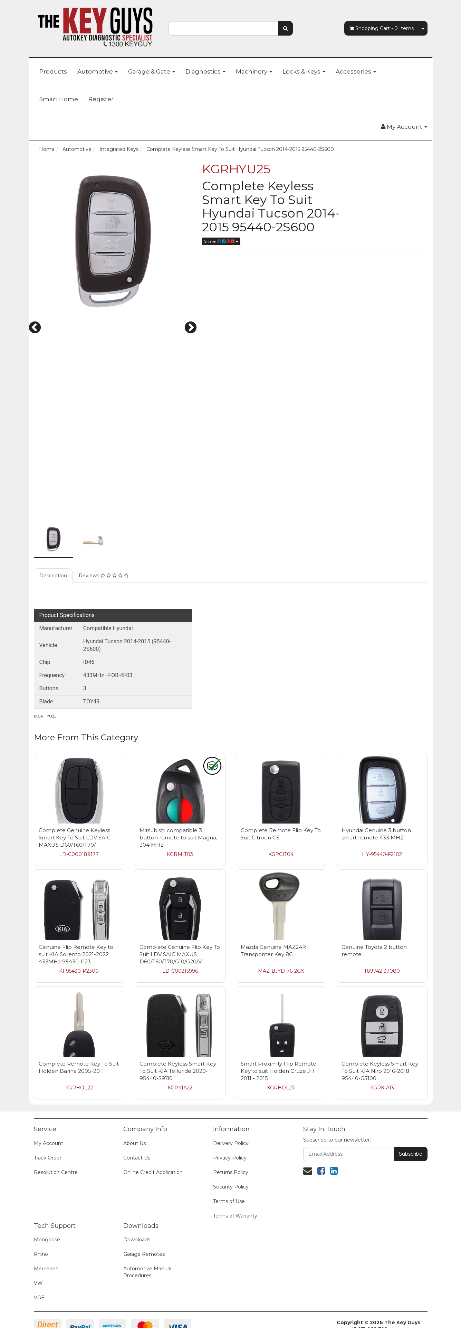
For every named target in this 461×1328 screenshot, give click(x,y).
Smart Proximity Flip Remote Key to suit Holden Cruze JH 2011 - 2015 (278, 1031)
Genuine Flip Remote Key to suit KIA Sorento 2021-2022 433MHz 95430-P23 (76, 914)
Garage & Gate (151, 71)
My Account (48, 1103)
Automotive (97, 71)
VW (38, 1243)
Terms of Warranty (235, 1176)
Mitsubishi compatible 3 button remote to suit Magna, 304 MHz (178, 797)
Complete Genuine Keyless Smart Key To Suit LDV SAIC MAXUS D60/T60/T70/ (75, 797)
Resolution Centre (56, 1132)
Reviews (103, 536)
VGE (39, 1258)
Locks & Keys (303, 71)
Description (53, 536)
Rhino (41, 1214)
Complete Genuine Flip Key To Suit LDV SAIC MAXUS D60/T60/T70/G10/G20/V (180, 914)
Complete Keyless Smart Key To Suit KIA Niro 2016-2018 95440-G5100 (380, 1031)
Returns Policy (230, 1132)
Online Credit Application (153, 1132)
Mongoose (47, 1200)
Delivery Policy (231, 1103)
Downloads (136, 1200)
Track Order (47, 1118)
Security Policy (231, 1147)
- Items (381, 28)
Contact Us (136, 1118)
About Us (134, 1103)
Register (101, 99)
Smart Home (58, 99)
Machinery (254, 71)
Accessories (356, 71)
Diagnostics (205, 71)
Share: (221, 241)
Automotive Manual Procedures (147, 1232)
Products (53, 71)
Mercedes (46, 1229)
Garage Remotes (144, 1214)
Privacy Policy (230, 1118)
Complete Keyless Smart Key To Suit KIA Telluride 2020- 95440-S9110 (178, 1031)
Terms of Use (229, 1161)
